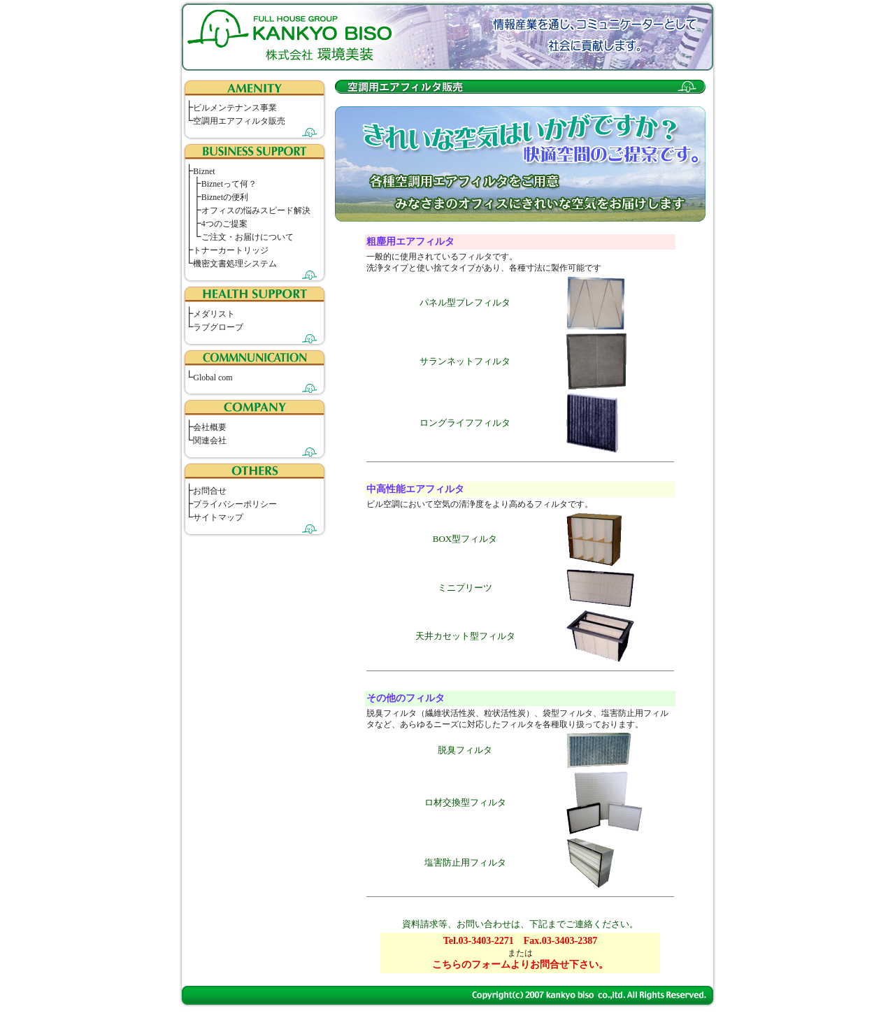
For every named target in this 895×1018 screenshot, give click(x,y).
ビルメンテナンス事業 (235, 108)
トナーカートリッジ (230, 250)
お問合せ (210, 491)
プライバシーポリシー (235, 504)
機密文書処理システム (235, 263)
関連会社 (210, 440)
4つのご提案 (224, 224)
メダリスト (214, 314)
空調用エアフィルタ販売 (239, 121)
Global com (212, 377)
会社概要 (210, 427)
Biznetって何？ (229, 184)
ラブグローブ (218, 327)
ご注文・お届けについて (247, 237)
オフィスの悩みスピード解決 (255, 210)
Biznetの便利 (224, 197)
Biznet (204, 171)
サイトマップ (218, 517)
